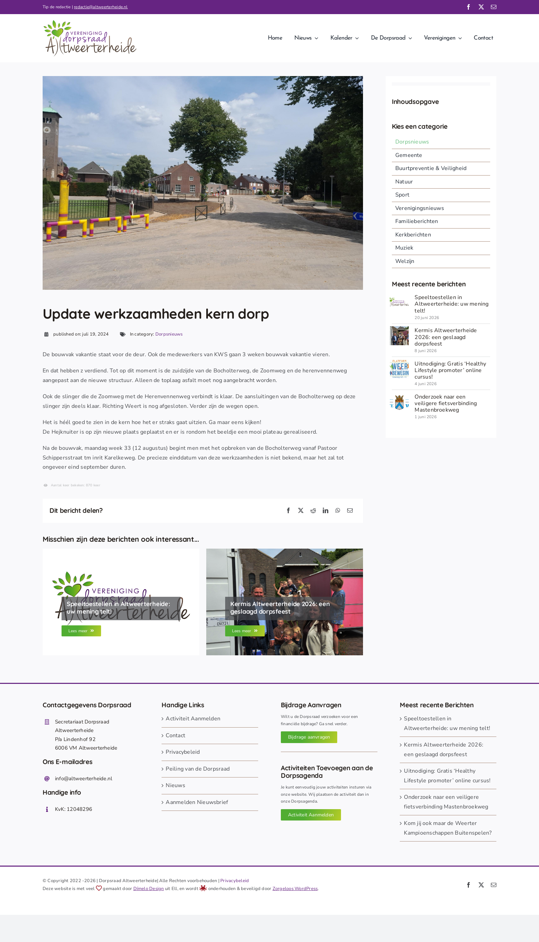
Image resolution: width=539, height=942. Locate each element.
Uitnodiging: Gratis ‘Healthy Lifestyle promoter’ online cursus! (450, 370)
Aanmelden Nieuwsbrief (197, 802)
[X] (301, 511)
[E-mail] (350, 511)
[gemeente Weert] (399, 395)
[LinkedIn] (325, 511)
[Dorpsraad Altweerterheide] (399, 296)
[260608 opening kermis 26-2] (399, 329)
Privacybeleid (183, 752)
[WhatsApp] (338, 511)
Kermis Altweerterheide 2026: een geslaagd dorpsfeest (446, 337)
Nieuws (175, 785)
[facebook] (468, 7)
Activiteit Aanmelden (193, 718)
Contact (175, 735)
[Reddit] (313, 511)
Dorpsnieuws (169, 334)
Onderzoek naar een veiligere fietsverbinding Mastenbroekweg (446, 403)
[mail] (493, 7)
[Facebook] (288, 511)
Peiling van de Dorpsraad (198, 769)
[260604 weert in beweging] (399, 362)
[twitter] (481, 7)
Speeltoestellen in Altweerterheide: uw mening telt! (451, 304)
